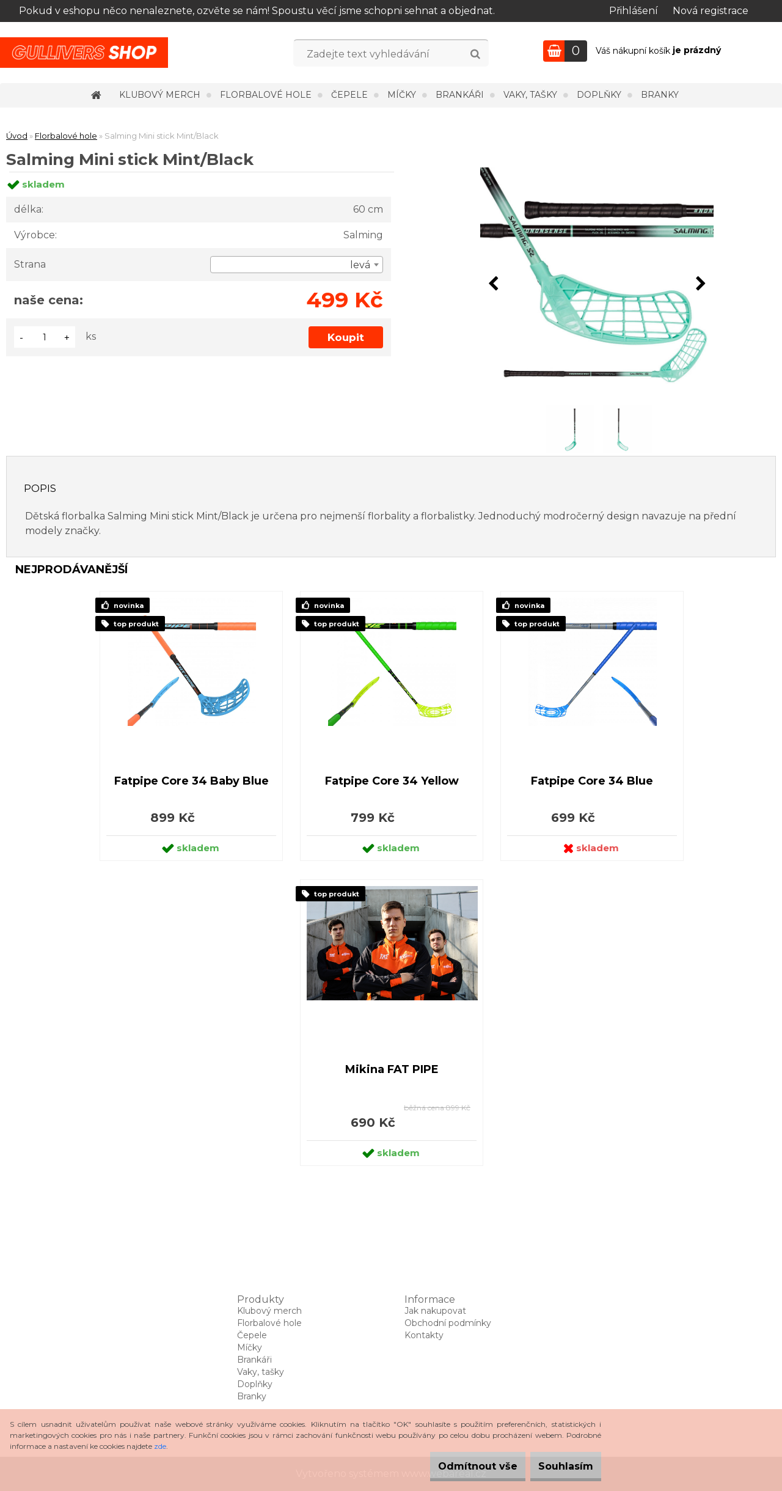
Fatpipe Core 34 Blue (592, 781)
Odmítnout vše (455, 1466)
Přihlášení (633, 10)
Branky (660, 94)
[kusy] (44, 337)
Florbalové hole (266, 94)
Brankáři (460, 94)
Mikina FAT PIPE (392, 1069)
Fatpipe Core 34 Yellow (392, 781)
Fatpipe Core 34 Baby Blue (191, 781)
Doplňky (599, 94)
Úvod (16, 136)
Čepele (349, 94)
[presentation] (493, 284)
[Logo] (84, 52)
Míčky (401, 94)
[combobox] (296, 264)
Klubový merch (159, 94)
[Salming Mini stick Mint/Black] (597, 283)
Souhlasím (558, 1466)
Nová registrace (710, 10)
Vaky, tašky (530, 94)
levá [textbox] (360, 265)
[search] (475, 54)
